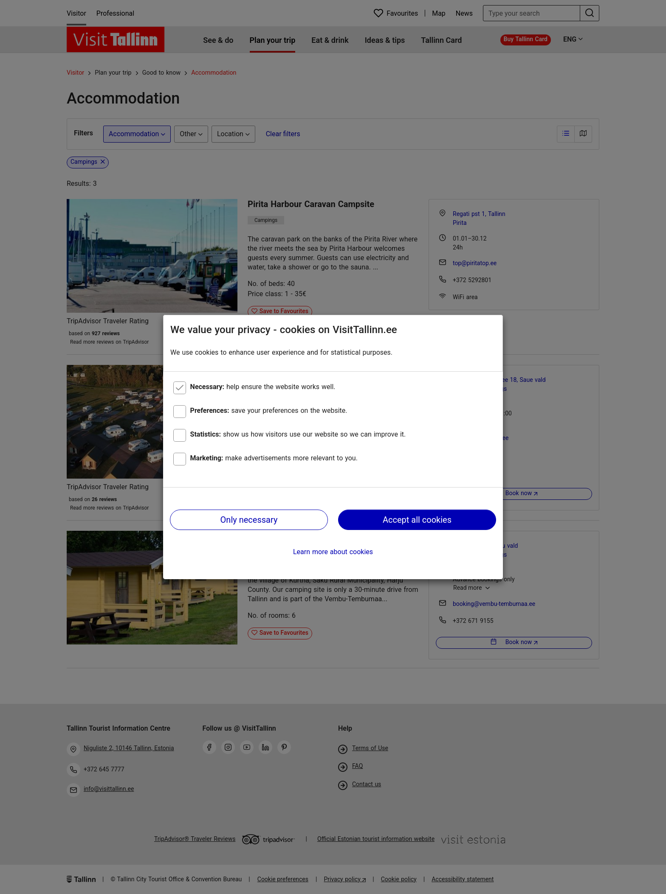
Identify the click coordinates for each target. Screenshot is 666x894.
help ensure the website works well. (263, 387)
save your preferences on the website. (268, 410)
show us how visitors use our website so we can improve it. (298, 434)
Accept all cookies (417, 520)
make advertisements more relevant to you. (274, 458)
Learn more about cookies (333, 552)
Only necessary (249, 520)
